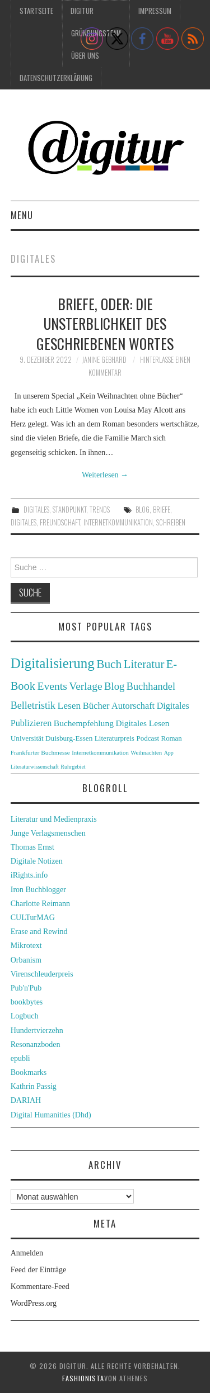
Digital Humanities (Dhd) (51, 1115)
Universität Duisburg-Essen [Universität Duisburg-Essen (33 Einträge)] (52, 738)
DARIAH (26, 1100)
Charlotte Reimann (40, 903)
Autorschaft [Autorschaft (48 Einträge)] (133, 705)
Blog (143, 509)
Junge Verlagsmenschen (48, 833)
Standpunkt (69, 509)
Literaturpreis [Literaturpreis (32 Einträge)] (114, 738)
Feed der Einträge (39, 1270)
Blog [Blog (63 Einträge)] (114, 686)
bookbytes (27, 1002)
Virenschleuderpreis (42, 974)
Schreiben (170, 522)
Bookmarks (29, 1072)
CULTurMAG (33, 917)
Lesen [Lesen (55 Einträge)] (69, 705)
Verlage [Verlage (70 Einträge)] (85, 686)
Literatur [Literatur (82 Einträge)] (144, 664)
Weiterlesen (105, 475)
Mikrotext (26, 945)
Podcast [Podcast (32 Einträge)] (147, 738)
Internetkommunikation (118, 522)
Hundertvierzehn (37, 1030)
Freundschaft (60, 522)
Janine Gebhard (104, 359)
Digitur (82, 11)
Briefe (161, 509)
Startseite (36, 11)
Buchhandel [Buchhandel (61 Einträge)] (151, 686)
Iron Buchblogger (38, 889)
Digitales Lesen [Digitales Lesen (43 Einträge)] (142, 723)
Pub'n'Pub (26, 988)
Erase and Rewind (39, 931)
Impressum (154, 11)
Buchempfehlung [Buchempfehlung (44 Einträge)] (84, 723)
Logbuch (25, 1016)
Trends (100, 509)
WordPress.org (34, 1303)
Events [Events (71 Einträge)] (52, 686)
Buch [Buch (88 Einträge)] (109, 664)
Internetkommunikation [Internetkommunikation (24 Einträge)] (100, 752)
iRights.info (29, 875)
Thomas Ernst (32, 847)
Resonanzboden (35, 1044)
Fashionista (83, 1378)
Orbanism (26, 960)
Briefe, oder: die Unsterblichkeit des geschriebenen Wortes (105, 323)
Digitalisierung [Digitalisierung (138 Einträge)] (53, 663)
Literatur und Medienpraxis (54, 819)
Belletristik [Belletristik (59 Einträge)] (33, 705)
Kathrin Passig (34, 1086)
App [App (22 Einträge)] (169, 753)
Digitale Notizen (37, 861)
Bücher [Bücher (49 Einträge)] (96, 705)
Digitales (36, 509)
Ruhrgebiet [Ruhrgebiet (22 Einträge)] (72, 767)
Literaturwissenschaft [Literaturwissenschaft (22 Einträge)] (35, 767)
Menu (22, 215)
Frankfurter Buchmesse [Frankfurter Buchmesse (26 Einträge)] (40, 752)
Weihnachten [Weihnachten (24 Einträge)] (146, 752)
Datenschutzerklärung (56, 78)
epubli (20, 1058)
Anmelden (27, 1253)
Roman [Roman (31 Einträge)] (171, 738)
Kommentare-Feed (40, 1286)
